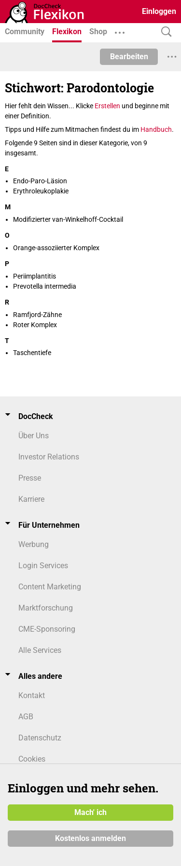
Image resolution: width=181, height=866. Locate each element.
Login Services (43, 565)
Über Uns (33, 435)
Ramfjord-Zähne (37, 314)
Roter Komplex (35, 325)
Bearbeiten (129, 56)
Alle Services (39, 650)
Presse (29, 478)
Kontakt (31, 695)
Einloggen (159, 11)
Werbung (33, 544)
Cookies (31, 759)
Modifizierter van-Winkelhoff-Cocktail (68, 219)
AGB (25, 716)
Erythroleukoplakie (41, 191)
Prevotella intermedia (44, 286)
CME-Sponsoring (46, 629)
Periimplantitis (34, 276)
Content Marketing (49, 586)
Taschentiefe (32, 353)
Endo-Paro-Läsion (40, 181)
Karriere (31, 499)
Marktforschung (45, 607)
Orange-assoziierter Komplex (56, 248)
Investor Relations (48, 456)
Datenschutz (39, 737)
